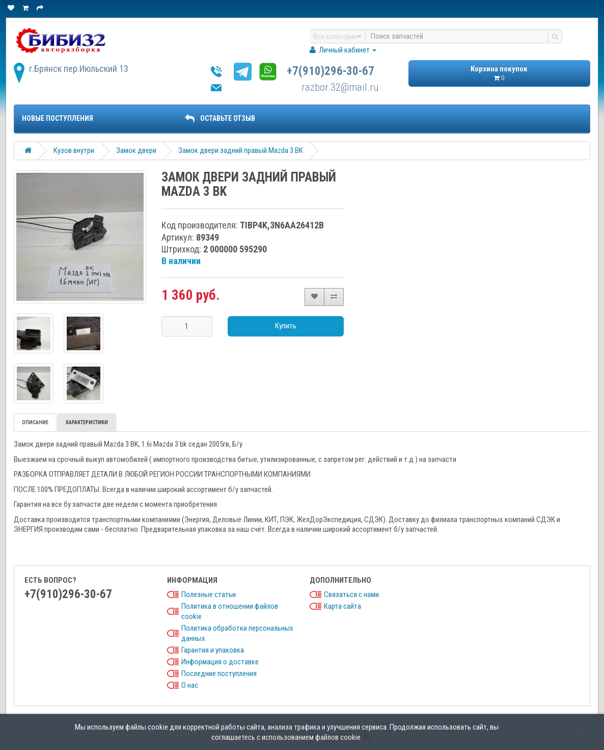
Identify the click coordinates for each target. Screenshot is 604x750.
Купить (285, 325)
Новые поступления (57, 118)
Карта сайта (342, 606)
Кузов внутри (73, 150)
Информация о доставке (220, 661)
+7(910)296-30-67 (330, 71)
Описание (35, 422)
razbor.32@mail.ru (340, 87)
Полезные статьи (208, 594)
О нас (189, 685)
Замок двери (136, 150)
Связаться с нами (351, 594)
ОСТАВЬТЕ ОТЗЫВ (220, 118)
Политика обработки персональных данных (237, 633)
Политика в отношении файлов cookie (229, 611)
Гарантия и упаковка (212, 650)
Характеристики (87, 422)
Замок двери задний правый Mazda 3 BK (240, 150)
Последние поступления (219, 673)
